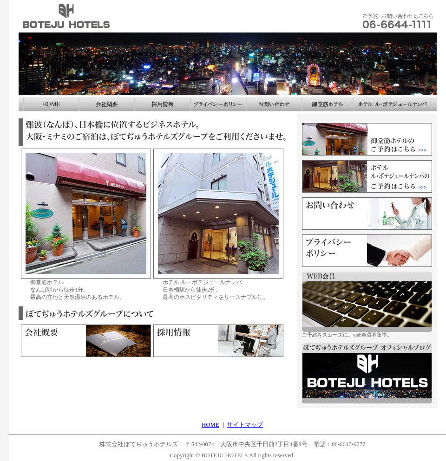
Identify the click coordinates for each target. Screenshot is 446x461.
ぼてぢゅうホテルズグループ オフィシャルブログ (367, 373)
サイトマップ (245, 425)
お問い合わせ (402, 16)
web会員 (367, 302)
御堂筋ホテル (327, 104)
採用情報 (218, 341)
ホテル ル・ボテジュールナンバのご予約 (367, 176)
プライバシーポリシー (218, 104)
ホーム (51, 104)
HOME (210, 425)
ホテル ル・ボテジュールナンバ (392, 104)
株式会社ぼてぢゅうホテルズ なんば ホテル (67, 16)
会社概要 (107, 104)
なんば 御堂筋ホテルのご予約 (367, 139)
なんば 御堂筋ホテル (86, 214)
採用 (162, 104)
